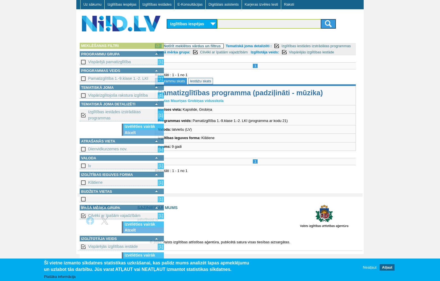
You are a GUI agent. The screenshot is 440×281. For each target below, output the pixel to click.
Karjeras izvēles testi (261, 4)
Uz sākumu (92, 4)
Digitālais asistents (223, 4)
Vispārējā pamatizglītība (109, 62)
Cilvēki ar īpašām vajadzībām (114, 215)
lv (89, 166)
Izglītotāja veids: (300, 52)
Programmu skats (184, 87)
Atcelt (130, 132)
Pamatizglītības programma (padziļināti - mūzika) (253, 99)
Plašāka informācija (60, 277)
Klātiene (95, 182)
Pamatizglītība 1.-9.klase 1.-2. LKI (118, 78)
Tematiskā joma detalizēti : (262, 46)
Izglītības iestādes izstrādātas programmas (114, 115)
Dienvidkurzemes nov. (107, 149)
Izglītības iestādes (156, 4)
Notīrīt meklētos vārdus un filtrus (205, 46)
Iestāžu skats (214, 87)
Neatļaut (369, 267)
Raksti (289, 4)
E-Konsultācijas (190, 4)
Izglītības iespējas (121, 4)
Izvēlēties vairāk (140, 126)
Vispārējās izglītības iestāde (113, 246)
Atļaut (387, 267)
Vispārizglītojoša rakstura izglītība (118, 95)
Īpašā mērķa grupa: (208, 52)
